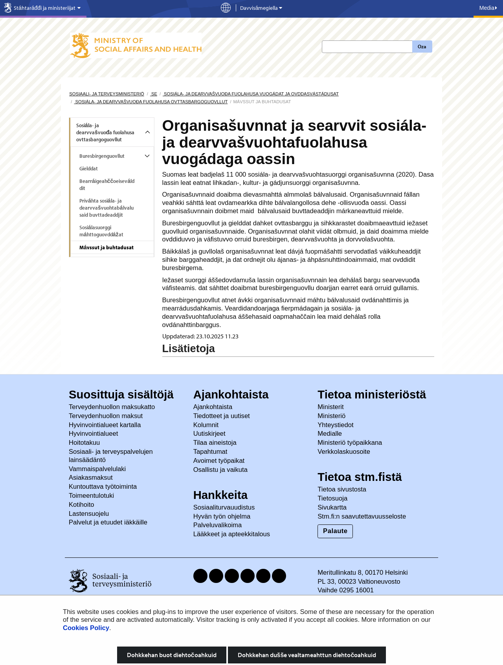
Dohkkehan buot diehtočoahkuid (172, 655)
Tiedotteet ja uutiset (222, 416)
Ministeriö (332, 416)
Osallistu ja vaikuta (220, 469)
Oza (422, 46)
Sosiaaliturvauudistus (224, 507)
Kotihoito (81, 504)
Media (488, 8)
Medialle (330, 433)
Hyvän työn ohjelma (222, 516)
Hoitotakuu (85, 442)
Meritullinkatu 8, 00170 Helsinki (363, 572)
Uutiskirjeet (210, 433)
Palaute (335, 531)
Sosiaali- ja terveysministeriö (106, 93)
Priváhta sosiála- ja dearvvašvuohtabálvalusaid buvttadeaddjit (106, 207)
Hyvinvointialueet (94, 433)
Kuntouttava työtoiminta (103, 486)
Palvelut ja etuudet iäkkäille (108, 522)
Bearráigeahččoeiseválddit (106, 184)
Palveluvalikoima (217, 525)
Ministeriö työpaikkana (351, 442)
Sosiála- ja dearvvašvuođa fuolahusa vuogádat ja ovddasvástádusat (251, 93)
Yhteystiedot (336, 425)
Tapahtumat (210, 451)
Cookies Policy (86, 628)
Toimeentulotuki (92, 495)
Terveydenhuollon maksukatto (113, 407)
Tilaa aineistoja (215, 442)
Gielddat (88, 168)
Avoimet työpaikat (219, 460)
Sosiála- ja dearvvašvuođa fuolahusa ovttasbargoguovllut (151, 101)
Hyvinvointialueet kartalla (106, 425)
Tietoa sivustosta (342, 489)
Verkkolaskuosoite (345, 451)
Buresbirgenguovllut (102, 155)
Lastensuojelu (90, 513)
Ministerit (331, 407)
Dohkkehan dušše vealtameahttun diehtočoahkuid (307, 655)
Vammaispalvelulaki (98, 469)
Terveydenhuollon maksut (107, 416)
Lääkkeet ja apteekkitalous (231, 534)
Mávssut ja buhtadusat (106, 247)
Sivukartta (332, 507)
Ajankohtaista (213, 407)
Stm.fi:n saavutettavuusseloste (362, 516)
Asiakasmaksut (90, 477)
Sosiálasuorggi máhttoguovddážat (101, 231)
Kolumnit (206, 425)
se (153, 93)
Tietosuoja (332, 498)
